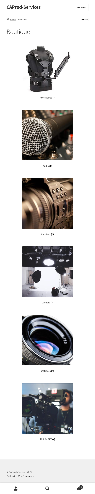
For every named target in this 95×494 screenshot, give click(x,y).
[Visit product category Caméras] (47, 207)
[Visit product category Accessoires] (47, 70)
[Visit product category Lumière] (47, 275)
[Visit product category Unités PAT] (47, 412)
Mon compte (16, 488)
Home (13, 19)
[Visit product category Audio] (47, 138)
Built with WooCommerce (20, 476)
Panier (73, 486)
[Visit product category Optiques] (47, 343)
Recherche (47, 488)
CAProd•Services (24, 7)
